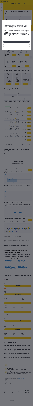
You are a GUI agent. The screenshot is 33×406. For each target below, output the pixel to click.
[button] (16, 42)
